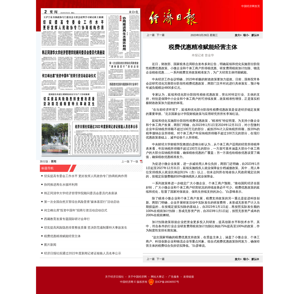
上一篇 (151, 34)
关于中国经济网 (137, 276)
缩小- (246, 35)
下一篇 (161, 34)
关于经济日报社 (114, 276)
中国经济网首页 (250, 6)
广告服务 (173, 276)
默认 (255, 35)
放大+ (238, 35)
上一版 (125, 161)
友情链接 (188, 276)
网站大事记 (157, 276)
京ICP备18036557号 (167, 281)
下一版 (134, 161)
